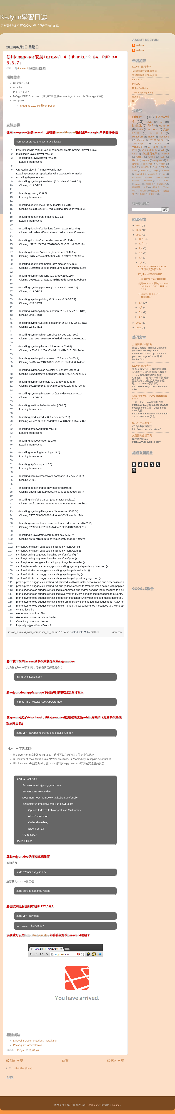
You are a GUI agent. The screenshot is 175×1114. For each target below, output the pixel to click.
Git (161, 121)
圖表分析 (147, 163)
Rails (140, 129)
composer (158, 160)
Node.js (136, 96)
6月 (141, 262)
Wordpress (147, 181)
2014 (139, 230)
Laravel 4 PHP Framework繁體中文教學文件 (152, 268)
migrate (138, 184)
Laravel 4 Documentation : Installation (35, 1040)
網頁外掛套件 (149, 150)
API (163, 150)
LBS (163, 157)
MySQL (136, 83)
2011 (139, 327)
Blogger (116, 1105)
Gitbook (144, 170)
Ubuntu (138, 117)
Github (151, 157)
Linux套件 (153, 174)
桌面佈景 (155, 187)
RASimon (93, 1105)
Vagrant (145, 160)
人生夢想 (153, 147)
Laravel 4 (23, 68)
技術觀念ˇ (161, 184)
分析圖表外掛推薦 (142, 344)
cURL (166, 181)
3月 (141, 312)
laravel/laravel (65, 132)
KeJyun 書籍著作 (141, 66)
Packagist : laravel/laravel (28, 1045)
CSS (134, 101)
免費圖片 (149, 184)
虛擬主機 (155, 191)
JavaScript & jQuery (142, 92)
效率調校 (157, 140)
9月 (141, 248)
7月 (141, 257)
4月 (141, 307)
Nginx (158, 143)
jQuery (140, 140)
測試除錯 (144, 191)
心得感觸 (160, 163)
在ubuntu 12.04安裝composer (37, 105)
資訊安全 (144, 167)
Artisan (165, 153)
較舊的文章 (115, 1061)
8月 (141, 253)
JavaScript (137, 143)
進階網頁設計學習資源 (144, 75)
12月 (142, 239)
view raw (117, 632)
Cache (139, 157)
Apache (164, 125)
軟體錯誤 (141, 194)
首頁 (65, 1061)
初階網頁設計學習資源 (144, 71)
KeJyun (140, 45)
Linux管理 (156, 133)
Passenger (136, 177)
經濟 (134, 167)
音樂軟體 (153, 194)
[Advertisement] (48, 1086)
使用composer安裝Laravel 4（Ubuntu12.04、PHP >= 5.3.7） (153, 286)
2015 (139, 225)
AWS (149, 121)
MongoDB (137, 136)
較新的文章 (14, 1061)
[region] (65, 387)
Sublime (135, 181)
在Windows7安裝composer (153, 278)
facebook (164, 136)
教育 (146, 187)
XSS (158, 181)
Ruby (151, 136)
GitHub (95, 632)
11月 (142, 243)
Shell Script (161, 177)
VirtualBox (137, 147)
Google (155, 170)
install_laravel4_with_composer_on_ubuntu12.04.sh (39, 632)
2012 (139, 322)
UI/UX (135, 160)
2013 (139, 235)
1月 (141, 317)
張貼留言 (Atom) (23, 1068)
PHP (150, 125)
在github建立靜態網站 (150, 274)
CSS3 (134, 170)
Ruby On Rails (140, 88)
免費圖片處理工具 (142, 435)
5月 (141, 302)
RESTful (148, 177)
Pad (163, 174)
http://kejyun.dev (37, 935)
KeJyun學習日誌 (23, 17)
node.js (153, 129)
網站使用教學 (149, 153)
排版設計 (136, 187)
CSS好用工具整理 (142, 423)
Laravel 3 (139, 174)
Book (155, 167)
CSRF (163, 167)
